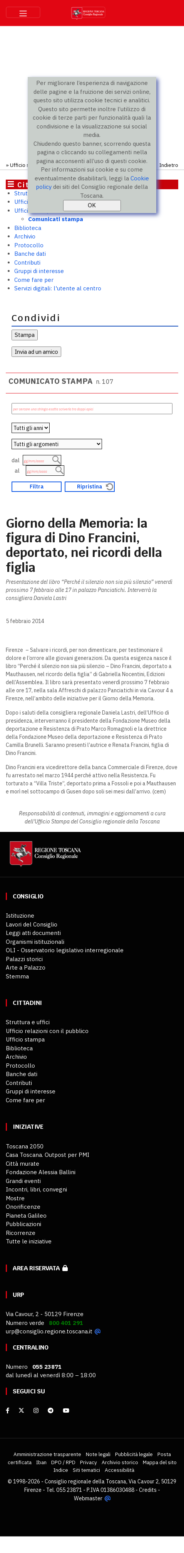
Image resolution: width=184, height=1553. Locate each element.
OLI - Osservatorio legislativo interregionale (65, 950)
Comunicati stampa (55, 219)
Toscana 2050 (24, 1146)
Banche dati (30, 253)
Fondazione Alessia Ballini (40, 1172)
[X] (21, 1410)
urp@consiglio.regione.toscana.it (49, 1331)
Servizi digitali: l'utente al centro (57, 288)
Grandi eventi (23, 1181)
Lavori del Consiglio (31, 924)
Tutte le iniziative (29, 1241)
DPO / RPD (63, 1462)
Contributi (27, 262)
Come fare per (34, 279)
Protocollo (28, 245)
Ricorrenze (20, 1232)
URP (18, 1295)
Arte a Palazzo (25, 967)
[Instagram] (35, 1410)
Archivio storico (120, 1462)
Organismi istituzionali (35, 941)
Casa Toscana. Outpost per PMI (47, 1154)
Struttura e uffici (28, 1022)
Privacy (88, 1462)
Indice (61, 1469)
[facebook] (7, 1410)
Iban (41, 1462)
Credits (148, 1489)
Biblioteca (27, 228)
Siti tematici (86, 1469)
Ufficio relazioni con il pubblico (47, 1031)
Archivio (24, 236)
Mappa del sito (160, 1462)
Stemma (17, 976)
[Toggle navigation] (23, 12)
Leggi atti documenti (33, 932)
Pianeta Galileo (26, 1215)
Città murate (22, 1163)
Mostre (15, 1198)
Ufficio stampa (27, 165)
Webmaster (88, 1497)
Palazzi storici (24, 959)
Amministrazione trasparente (47, 1454)
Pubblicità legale (134, 1454)
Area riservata (40, 1268)
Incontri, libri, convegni (36, 1189)
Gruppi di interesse (39, 271)
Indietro (168, 165)
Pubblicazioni (23, 1224)
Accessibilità (119, 1469)
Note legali (98, 1454)
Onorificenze (23, 1206)
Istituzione (20, 915)
